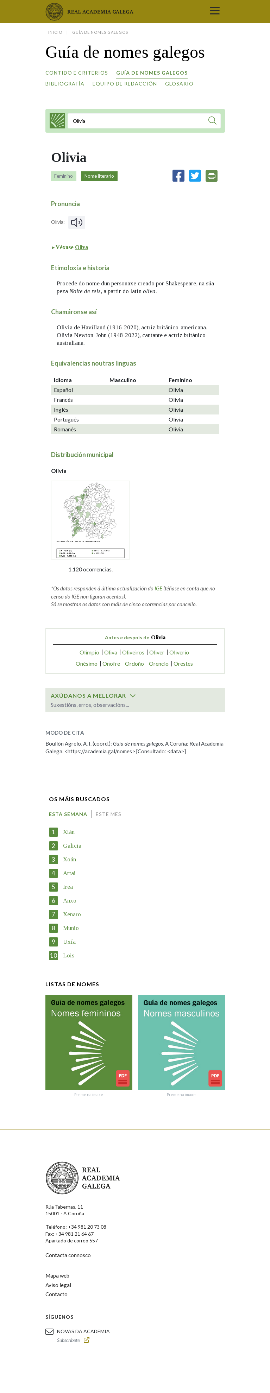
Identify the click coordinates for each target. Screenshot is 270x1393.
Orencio (159, 663)
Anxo (69, 900)
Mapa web (57, 1275)
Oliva (81, 247)
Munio (71, 928)
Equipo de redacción (125, 84)
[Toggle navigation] (215, 11)
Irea (68, 887)
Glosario (179, 84)
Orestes (183, 663)
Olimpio (89, 652)
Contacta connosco (68, 1255)
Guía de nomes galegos (152, 73)
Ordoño (134, 663)
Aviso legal (58, 1285)
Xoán (69, 859)
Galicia (72, 845)
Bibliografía (64, 84)
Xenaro (72, 914)
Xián (69, 832)
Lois (68, 955)
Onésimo (87, 663)
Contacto (56, 1294)
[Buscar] (212, 121)
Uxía (69, 941)
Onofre (111, 663)
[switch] (132, 696)
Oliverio (179, 652)
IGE (158, 588)
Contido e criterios (76, 73)
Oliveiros (133, 652)
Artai (69, 873)
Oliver (156, 652)
